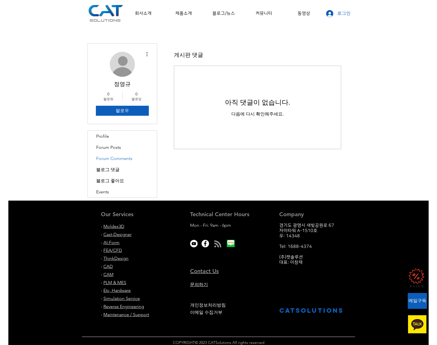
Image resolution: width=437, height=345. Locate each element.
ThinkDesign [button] (115, 258)
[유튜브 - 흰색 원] (194, 243)
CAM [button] (108, 274)
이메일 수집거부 (206, 312)
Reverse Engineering (123, 306)
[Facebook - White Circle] (205, 243)
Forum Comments (114, 158)
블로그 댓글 (108, 169)
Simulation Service (121, 298)
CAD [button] (108, 266)
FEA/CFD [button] (112, 250)
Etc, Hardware (117, 290)
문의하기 (199, 284)
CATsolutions (311, 310)
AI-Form (111, 242)
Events (102, 191)
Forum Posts (108, 147)
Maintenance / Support (126, 314)
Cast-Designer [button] (117, 234)
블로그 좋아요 (110, 180)
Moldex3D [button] (113, 226)
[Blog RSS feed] (217, 244)
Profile (102, 136)
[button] (143, 13)
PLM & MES (114, 282)
